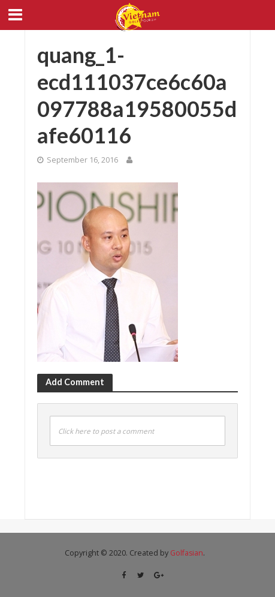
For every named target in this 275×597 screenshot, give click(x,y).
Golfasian (186, 553)
